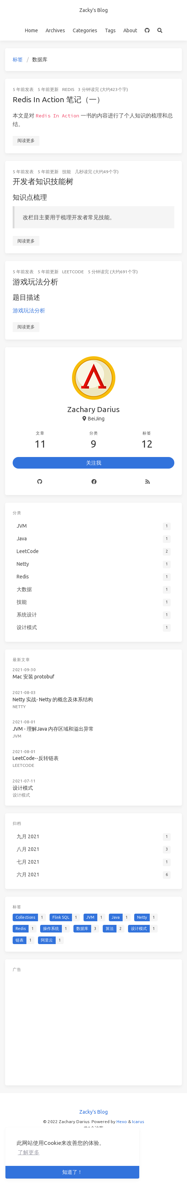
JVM (17, 736)
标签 (18, 59)
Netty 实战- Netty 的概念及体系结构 (53, 699)
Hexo (121, 1121)
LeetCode (73, 271)
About (130, 30)
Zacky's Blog (93, 10)
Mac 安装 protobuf (33, 677)
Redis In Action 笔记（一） (58, 99)
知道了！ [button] (72, 1172)
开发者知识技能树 (43, 181)
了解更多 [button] (28, 1152)
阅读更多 (26, 140)
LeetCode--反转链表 (36, 758)
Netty (19, 706)
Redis (68, 89)
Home (31, 30)
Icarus (138, 1121)
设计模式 (23, 788)
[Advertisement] (93, 1027)
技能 (66, 171)
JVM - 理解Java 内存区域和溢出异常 (53, 729)
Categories (85, 30)
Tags (110, 30)
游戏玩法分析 (35, 281)
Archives (55, 30)
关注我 (93, 463)
